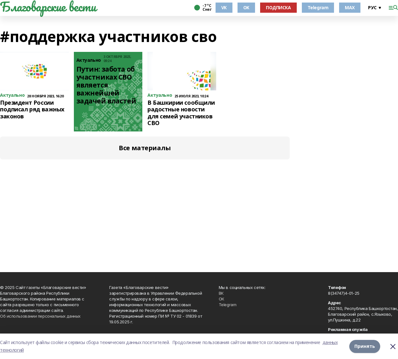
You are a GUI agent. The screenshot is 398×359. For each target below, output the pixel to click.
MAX (350, 7)
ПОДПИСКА (278, 7)
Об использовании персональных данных (40, 316)
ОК (221, 298)
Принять (364, 346)
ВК (221, 293)
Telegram (318, 7)
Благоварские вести (48, 7)
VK (224, 7)
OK (246, 7)
